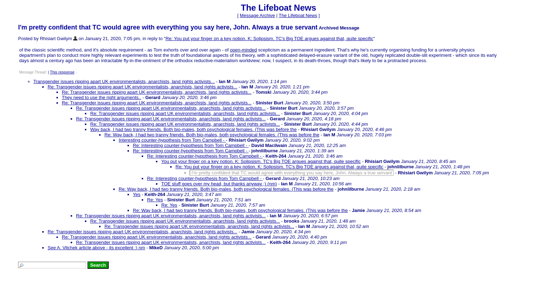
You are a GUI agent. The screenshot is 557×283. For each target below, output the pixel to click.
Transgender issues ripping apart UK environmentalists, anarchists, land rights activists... (124, 81)
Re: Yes (155, 199)
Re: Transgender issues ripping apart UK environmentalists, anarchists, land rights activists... (142, 86)
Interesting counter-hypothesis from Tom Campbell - (172, 140)
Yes (136, 194)
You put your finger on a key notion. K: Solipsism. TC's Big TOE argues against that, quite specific (261, 161)
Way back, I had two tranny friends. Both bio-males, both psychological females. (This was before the (193, 129)
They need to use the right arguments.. (101, 97)
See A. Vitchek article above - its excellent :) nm (96, 247)
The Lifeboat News (297, 15)
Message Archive (257, 15)
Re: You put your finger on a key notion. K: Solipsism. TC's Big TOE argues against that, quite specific (269, 38)
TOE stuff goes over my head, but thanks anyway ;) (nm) (219, 183)
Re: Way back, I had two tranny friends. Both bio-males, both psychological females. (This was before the (211, 134)
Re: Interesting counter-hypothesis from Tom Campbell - (191, 145)
